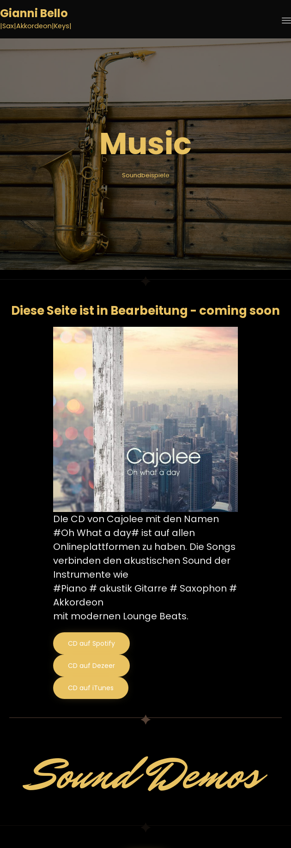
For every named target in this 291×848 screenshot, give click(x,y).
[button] (91, 643)
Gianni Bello (34, 13)
